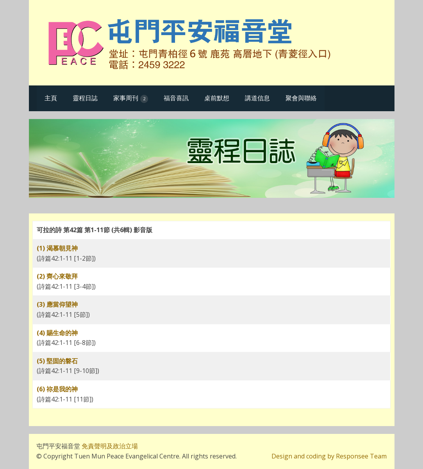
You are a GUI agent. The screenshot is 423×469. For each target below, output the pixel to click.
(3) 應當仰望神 (57, 304)
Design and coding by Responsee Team (329, 456)
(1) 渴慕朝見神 (57, 248)
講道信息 (257, 98)
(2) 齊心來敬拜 (57, 276)
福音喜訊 (176, 98)
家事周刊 (130, 98)
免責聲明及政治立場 (109, 446)
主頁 (51, 98)
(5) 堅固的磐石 (57, 361)
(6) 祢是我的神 (57, 389)
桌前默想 (216, 98)
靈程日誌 (85, 98)
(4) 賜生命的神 (57, 333)
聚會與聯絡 (301, 98)
